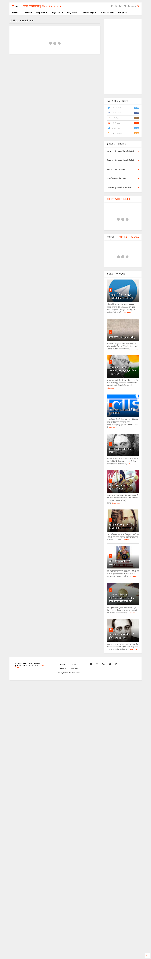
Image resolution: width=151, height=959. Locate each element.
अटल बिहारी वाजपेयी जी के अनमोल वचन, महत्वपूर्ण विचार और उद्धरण (122, 370)
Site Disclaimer (74, 673)
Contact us (62, 669)
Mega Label (72, 13)
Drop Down (41, 13)
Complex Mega (89, 13)
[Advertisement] (123, 56)
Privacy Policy (63, 673)
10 (111, 629)
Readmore (127, 312)
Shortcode (107, 13)
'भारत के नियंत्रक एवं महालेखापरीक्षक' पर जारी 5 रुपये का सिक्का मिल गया (121, 598)
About (74, 664)
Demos (28, 13)
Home (15, 13)
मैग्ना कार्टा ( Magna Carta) (122, 337)
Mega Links (57, 13)
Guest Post (74, 669)
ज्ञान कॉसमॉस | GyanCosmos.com (45, 6)
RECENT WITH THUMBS (118, 199)
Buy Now (122, 13)
